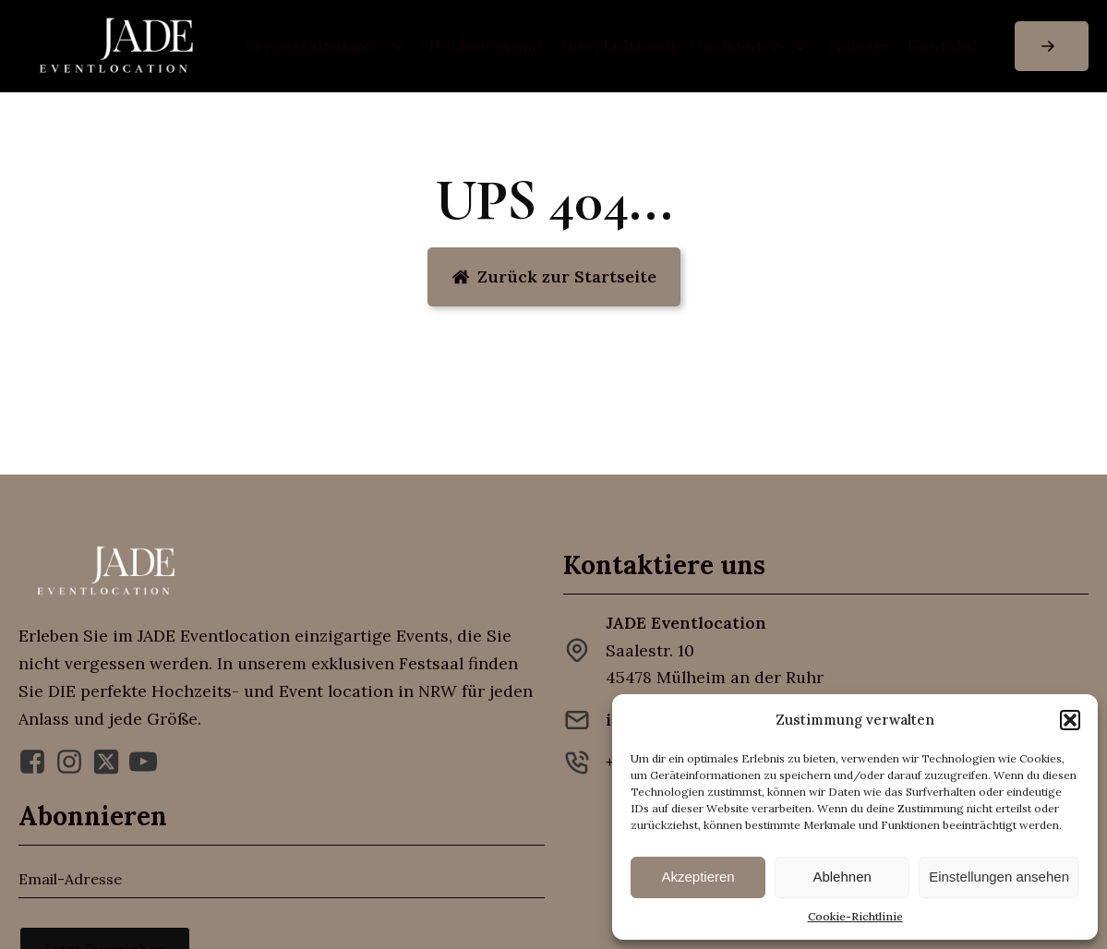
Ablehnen (841, 876)
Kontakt (940, 45)
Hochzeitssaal (485, 45)
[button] (1070, 720)
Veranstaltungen (327, 46)
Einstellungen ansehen (999, 876)
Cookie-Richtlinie (855, 916)
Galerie (859, 45)
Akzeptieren (697, 876)
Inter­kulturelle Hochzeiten (686, 46)
